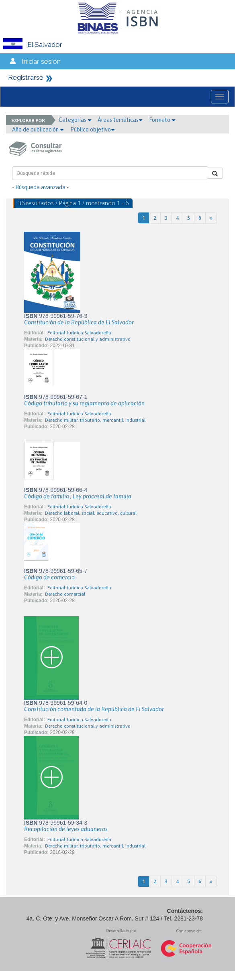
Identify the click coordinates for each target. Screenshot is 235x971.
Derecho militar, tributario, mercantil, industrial (95, 420)
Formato (162, 120)
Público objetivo (92, 129)
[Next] (211, 218)
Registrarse (25, 77)
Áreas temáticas (120, 120)
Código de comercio (49, 577)
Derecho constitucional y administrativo (88, 339)
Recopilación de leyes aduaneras (66, 829)
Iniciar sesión (41, 61)
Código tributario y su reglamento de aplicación (84, 403)
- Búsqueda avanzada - (40, 187)
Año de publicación (38, 129)
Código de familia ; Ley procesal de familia (77, 496)
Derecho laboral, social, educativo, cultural (91, 513)
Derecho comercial (65, 594)
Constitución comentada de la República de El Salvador (94, 709)
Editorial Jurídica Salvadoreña (79, 333)
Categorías (75, 120)
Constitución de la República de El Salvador (79, 322)
